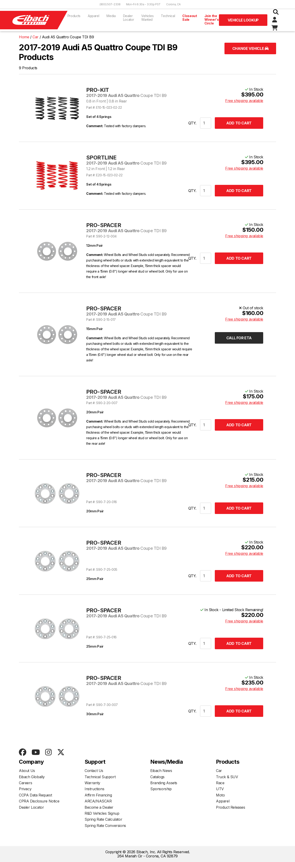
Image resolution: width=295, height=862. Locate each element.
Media (110, 16)
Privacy (25, 789)
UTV (220, 789)
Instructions (94, 789)
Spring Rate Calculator (103, 819)
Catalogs (157, 777)
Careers (25, 783)
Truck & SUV (227, 777)
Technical (168, 16)
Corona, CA (173, 4)
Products (74, 16)
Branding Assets (163, 783)
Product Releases (230, 807)
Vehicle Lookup (243, 20)
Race (220, 783)
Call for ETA (239, 338)
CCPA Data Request (35, 795)
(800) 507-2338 (110, 4)
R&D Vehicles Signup (102, 813)
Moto (220, 795)
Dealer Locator (128, 17)
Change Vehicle (250, 48)
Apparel (93, 16)
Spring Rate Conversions (105, 825)
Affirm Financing (98, 795)
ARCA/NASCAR (98, 801)
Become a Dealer (99, 807)
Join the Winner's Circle (211, 19)
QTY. (192, 123)
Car (219, 771)
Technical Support (100, 777)
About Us (27, 771)
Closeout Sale (189, 17)
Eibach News (161, 771)
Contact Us (94, 771)
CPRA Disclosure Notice (39, 801)
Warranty (92, 783)
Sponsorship (161, 789)
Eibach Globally (32, 777)
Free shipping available (244, 100)
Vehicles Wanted (147, 17)
